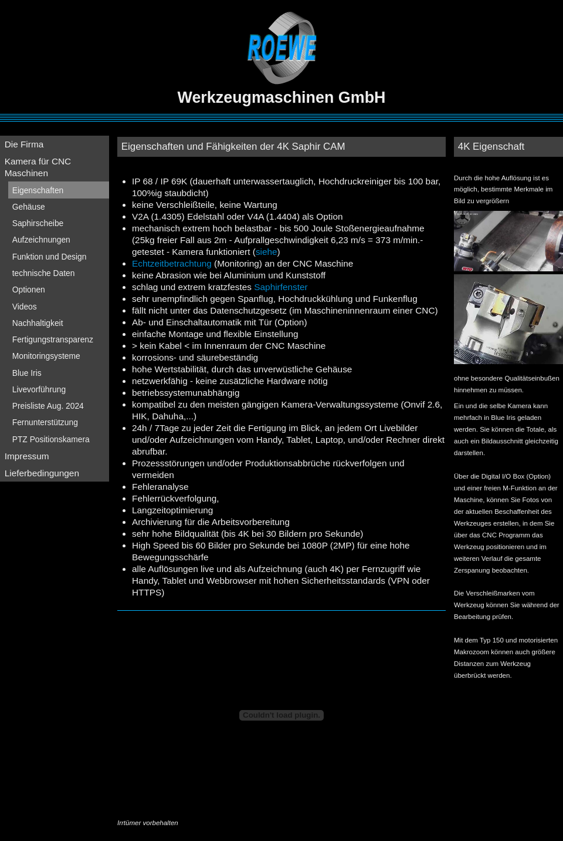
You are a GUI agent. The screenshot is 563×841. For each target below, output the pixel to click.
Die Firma (24, 144)
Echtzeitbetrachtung (172, 263)
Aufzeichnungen (41, 239)
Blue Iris (27, 373)
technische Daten (43, 273)
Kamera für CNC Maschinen (38, 167)
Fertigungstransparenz (52, 339)
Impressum (27, 456)
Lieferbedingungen (42, 473)
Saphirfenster (280, 287)
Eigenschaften (38, 190)
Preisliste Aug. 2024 (48, 406)
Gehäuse (28, 206)
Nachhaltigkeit (37, 323)
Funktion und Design (49, 256)
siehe (266, 252)
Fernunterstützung (45, 422)
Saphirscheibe (38, 223)
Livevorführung (39, 389)
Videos (24, 306)
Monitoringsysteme (46, 356)
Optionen (28, 289)
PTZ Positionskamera (51, 439)
